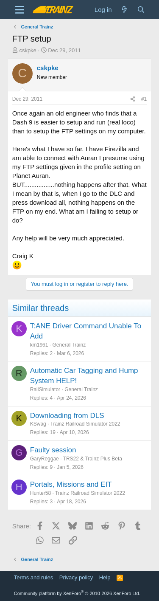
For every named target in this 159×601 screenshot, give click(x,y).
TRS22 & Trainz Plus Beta (92, 459)
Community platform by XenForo (77, 593)
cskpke (27, 50)
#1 (144, 99)
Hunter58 (40, 493)
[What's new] (124, 9)
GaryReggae (44, 459)
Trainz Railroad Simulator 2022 (85, 424)
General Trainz (69, 345)
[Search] (141, 9)
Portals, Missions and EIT (71, 484)
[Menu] (20, 9)
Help (105, 577)
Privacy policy (76, 577)
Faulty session (53, 450)
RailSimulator (45, 389)
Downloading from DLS (67, 416)
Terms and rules (33, 577)
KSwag (38, 424)
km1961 (39, 345)
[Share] (132, 99)
